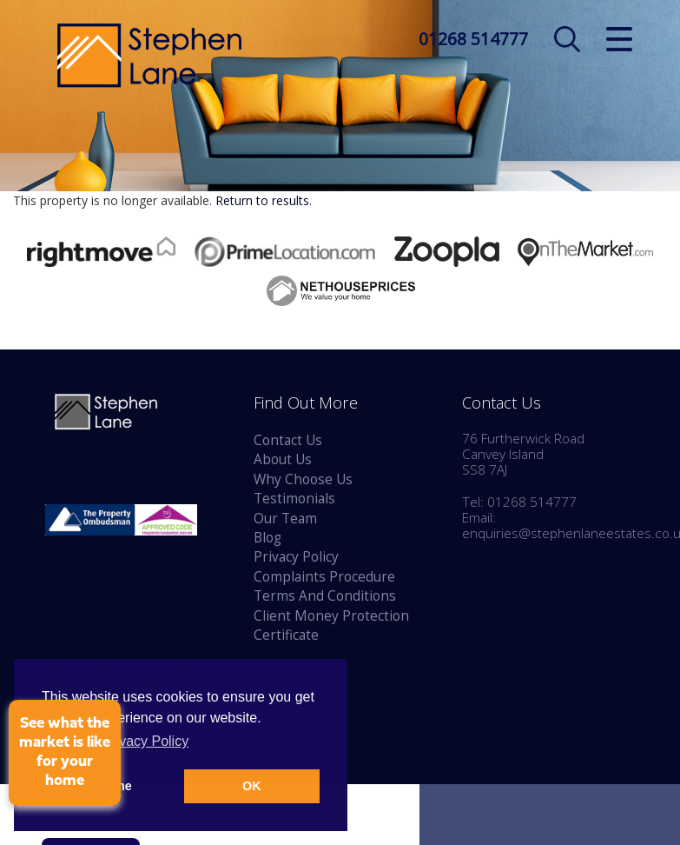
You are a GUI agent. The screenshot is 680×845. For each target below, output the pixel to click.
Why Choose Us (303, 479)
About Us (283, 459)
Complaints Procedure (324, 577)
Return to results (262, 200)
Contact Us (288, 440)
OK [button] (251, 786)
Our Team (285, 518)
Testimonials (294, 498)
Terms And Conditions (325, 596)
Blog (267, 538)
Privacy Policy (296, 557)
